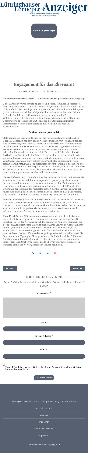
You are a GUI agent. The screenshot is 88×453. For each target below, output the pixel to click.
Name (44, 322)
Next (75, 268)
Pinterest (55, 253)
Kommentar (44, 293)
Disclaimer (44, 422)
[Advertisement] (44, 58)
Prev (12, 268)
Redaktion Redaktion (30, 91)
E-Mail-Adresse (43, 336)
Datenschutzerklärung (44, 428)
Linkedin (48, 253)
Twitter (40, 253)
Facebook (33, 253)
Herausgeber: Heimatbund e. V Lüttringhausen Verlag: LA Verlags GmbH (44, 401)
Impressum (44, 435)
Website (44, 349)
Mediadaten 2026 (44, 408)
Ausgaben (44, 415)
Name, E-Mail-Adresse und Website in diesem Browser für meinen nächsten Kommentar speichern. (43, 368)
